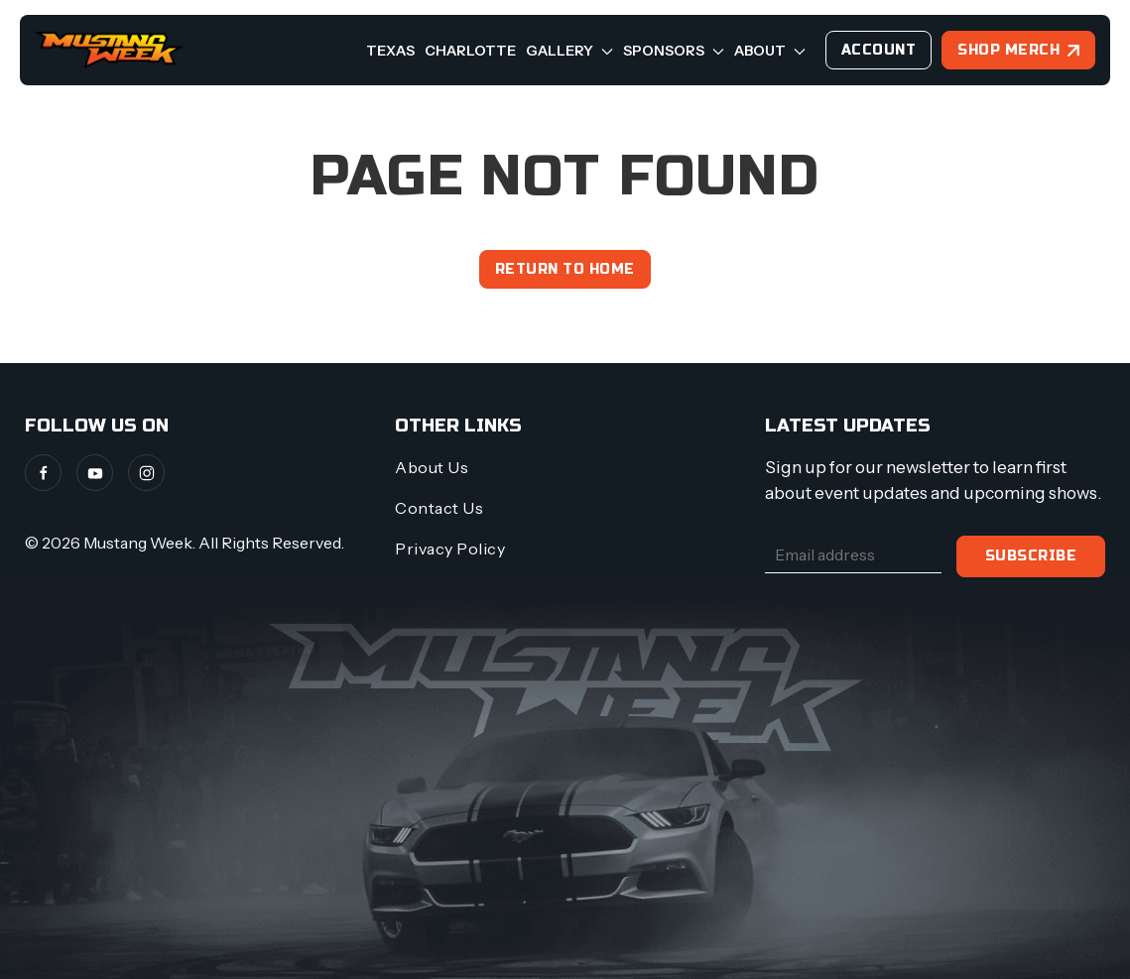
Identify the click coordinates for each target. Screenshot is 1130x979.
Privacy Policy (450, 548)
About (770, 51)
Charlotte (470, 51)
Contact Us (439, 508)
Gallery (569, 51)
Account (879, 50)
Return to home (565, 269)
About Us (431, 467)
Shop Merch (1008, 50)
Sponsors (673, 51)
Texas (390, 51)
